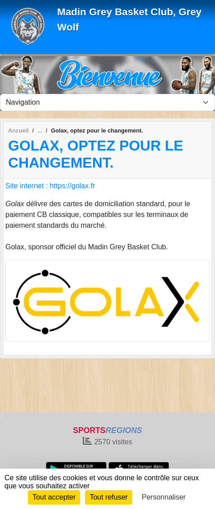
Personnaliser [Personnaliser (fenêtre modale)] (164, 497)
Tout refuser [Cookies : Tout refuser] (108, 497)
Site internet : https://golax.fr (50, 186)
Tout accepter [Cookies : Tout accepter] (54, 497)
